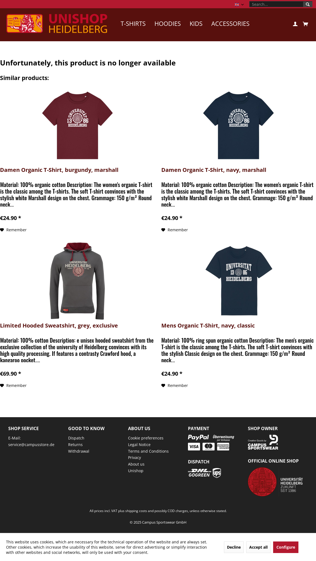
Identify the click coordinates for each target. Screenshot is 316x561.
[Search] (307, 4)
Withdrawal (78, 451)
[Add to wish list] (13, 230)
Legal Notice (139, 444)
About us (136, 464)
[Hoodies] (167, 23)
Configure (285, 547)
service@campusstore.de (31, 444)
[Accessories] (230, 23)
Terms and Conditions (148, 451)
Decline (234, 547)
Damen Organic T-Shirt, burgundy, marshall (59, 170)
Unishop (135, 470)
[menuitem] (280, 4)
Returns (75, 444)
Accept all (258, 547)
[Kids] (196, 23)
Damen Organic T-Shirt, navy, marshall (213, 170)
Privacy (134, 457)
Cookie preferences (145, 438)
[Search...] (280, 4)
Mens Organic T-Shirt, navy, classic (208, 325)
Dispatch (76, 438)
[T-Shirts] (133, 23)
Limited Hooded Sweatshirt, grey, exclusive (59, 325)
